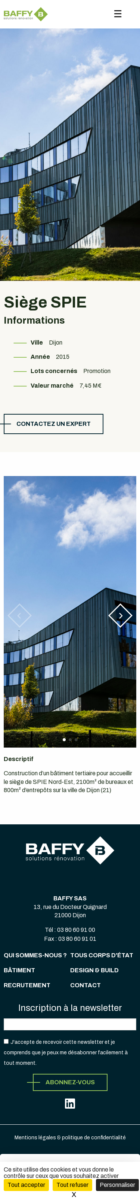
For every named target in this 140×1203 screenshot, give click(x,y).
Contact (85, 985)
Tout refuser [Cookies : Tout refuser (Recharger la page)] (72, 1185)
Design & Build (94, 970)
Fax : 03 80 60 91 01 (70, 939)
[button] (120, 615)
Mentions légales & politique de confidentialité (70, 1137)
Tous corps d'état (101, 955)
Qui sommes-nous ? (35, 955)
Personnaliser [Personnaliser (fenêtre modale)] (117, 1185)
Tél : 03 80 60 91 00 (70, 930)
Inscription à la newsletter (70, 1007)
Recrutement (27, 985)
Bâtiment (19, 970)
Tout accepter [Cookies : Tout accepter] (26, 1185)
